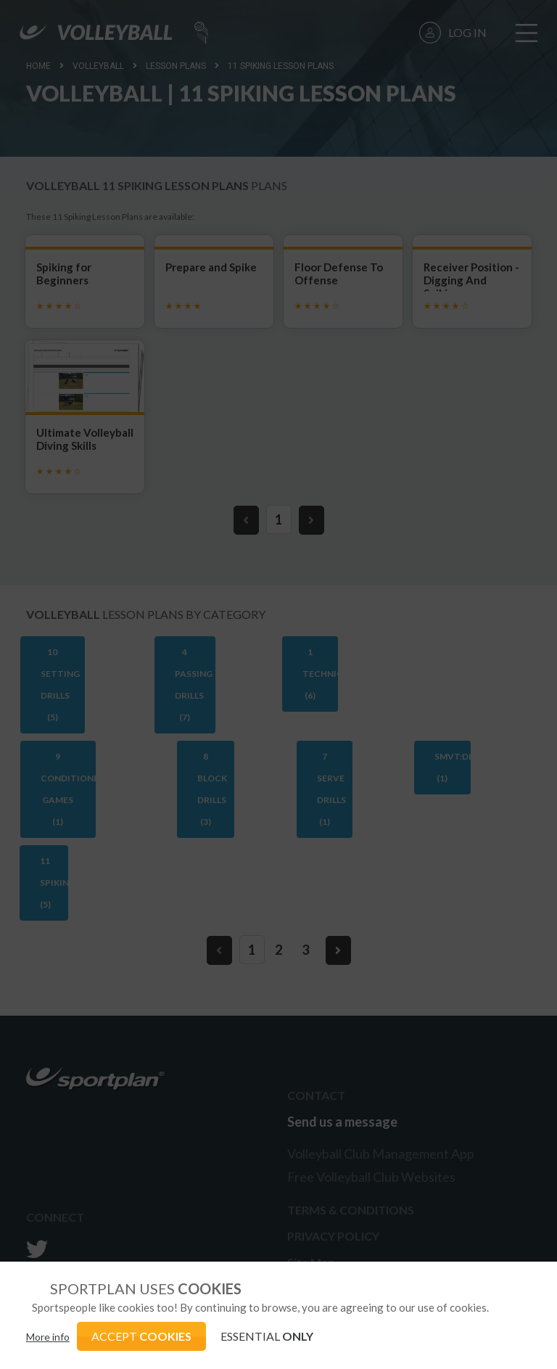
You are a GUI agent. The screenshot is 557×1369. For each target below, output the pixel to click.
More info (48, 1337)
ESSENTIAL (266, 1336)
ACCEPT (141, 1336)
